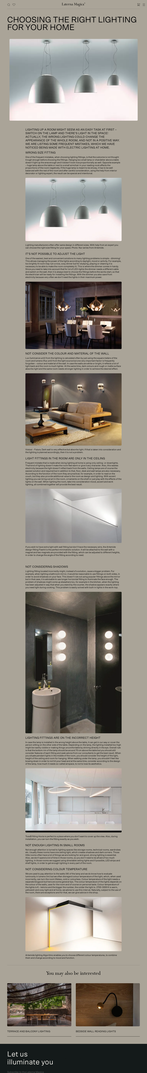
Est (69, 1068)
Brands (73, 28)
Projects (73, 34)
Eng (77, 1068)
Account (84, 1058)
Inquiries (63, 1058)
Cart (73, 1058)
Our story (73, 47)
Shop (73, 21)
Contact (74, 54)
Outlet (73, 60)
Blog (73, 41)
